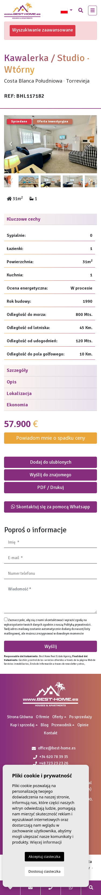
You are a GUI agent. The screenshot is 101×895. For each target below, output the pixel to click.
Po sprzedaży (80, 716)
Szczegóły (17, 370)
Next (90, 144)
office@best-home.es (57, 748)
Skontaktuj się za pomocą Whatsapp (50, 507)
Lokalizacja (19, 393)
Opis (11, 382)
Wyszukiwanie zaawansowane (42, 30)
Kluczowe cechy (23, 219)
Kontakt (50, 733)
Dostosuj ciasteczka (45, 871)
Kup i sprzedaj (22, 725)
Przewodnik (61, 725)
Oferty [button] (57, 716)
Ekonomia (17, 405)
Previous (11, 144)
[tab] (50, 219)
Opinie (83, 725)
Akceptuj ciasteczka (44, 856)
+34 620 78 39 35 (50, 756)
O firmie (42, 716)
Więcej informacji (46, 842)
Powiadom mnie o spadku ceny (50, 438)
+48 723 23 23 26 (50, 763)
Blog (44, 725)
